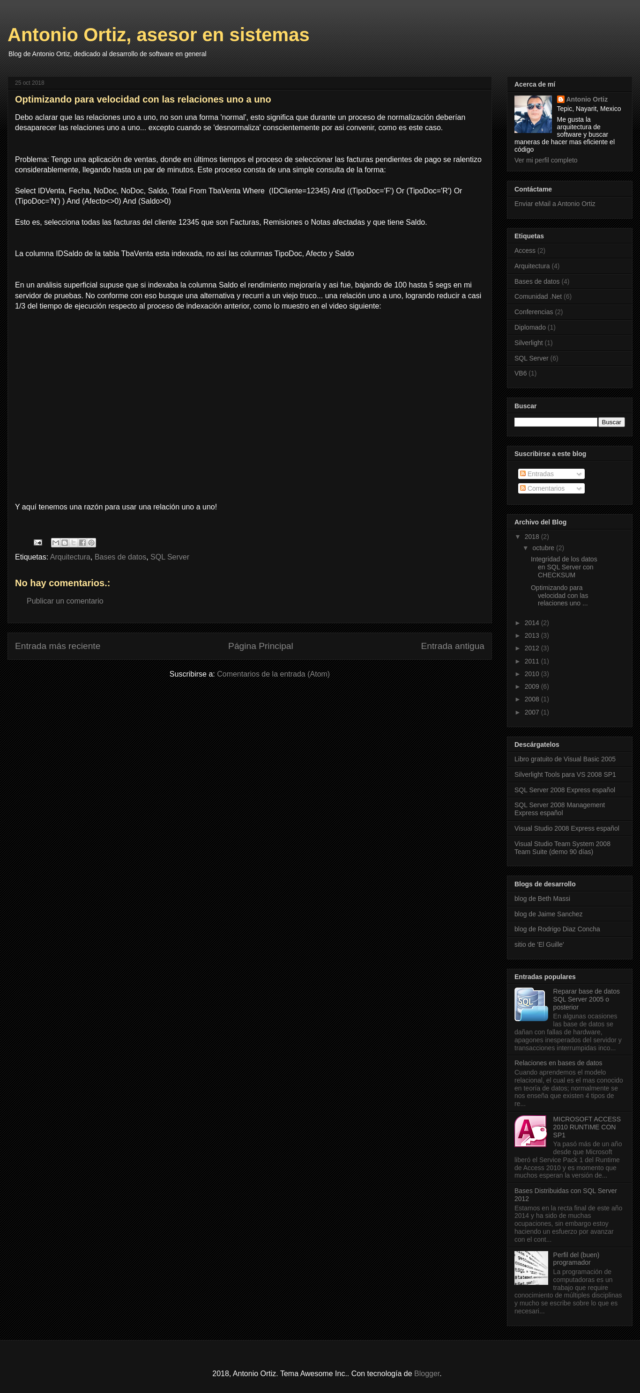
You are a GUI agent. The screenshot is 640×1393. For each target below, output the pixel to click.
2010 (533, 674)
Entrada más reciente (57, 646)
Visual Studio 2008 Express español (566, 828)
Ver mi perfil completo (546, 160)
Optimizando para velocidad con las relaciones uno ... (559, 595)
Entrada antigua (452, 646)
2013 (533, 635)
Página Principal (260, 646)
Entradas (537, 474)
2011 (533, 661)
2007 (533, 712)
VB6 (520, 373)
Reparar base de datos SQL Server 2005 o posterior (586, 999)
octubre (544, 548)
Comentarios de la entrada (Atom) (273, 674)
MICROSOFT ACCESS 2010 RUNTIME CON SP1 (587, 1127)
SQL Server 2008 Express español (564, 790)
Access (525, 250)
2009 (533, 686)
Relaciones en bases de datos (558, 1063)
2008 (533, 699)
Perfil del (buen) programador (576, 1259)
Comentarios (542, 488)
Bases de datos (120, 557)
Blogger (426, 1374)
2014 (533, 622)
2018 (533, 536)
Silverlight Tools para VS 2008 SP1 (565, 774)
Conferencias (533, 312)
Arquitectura (70, 557)
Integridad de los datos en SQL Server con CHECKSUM (564, 567)
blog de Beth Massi (542, 898)
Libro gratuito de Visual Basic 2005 (565, 759)
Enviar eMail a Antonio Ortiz (554, 203)
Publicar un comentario (65, 601)
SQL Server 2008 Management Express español (559, 809)
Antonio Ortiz (587, 99)
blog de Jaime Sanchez (548, 914)
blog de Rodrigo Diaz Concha (557, 929)
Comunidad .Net (538, 296)
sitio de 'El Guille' (539, 944)
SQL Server (169, 557)
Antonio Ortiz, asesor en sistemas (158, 34)
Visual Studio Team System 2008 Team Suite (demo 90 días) (562, 847)
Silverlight (528, 342)
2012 (533, 648)
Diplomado (530, 327)
